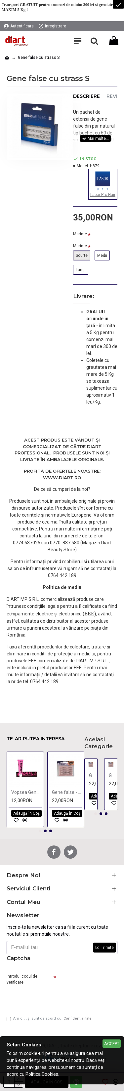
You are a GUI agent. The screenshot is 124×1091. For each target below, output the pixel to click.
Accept (111, 1043)
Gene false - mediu (67, 792)
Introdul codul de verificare (22, 979)
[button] (40, 831)
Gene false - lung (92, 775)
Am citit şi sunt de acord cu (50, 1019)
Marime (80, 234)
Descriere (86, 96)
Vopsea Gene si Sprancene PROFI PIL (26, 792)
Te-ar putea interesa (35, 739)
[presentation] (53, 998)
